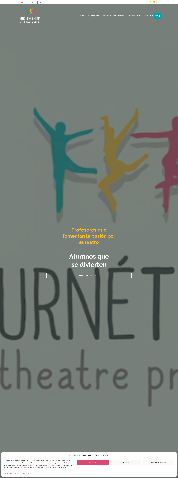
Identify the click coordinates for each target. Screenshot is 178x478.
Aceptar (93, 462)
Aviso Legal (27, 473)
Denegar (126, 462)
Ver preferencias (158, 462)
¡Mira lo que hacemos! (89, 276)
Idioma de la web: (26, 2)
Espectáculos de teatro (113, 16)
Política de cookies (11, 473)
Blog (157, 16)
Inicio (81, 16)
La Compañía (93, 16)
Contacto (148, 16)
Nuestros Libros (134, 16)
